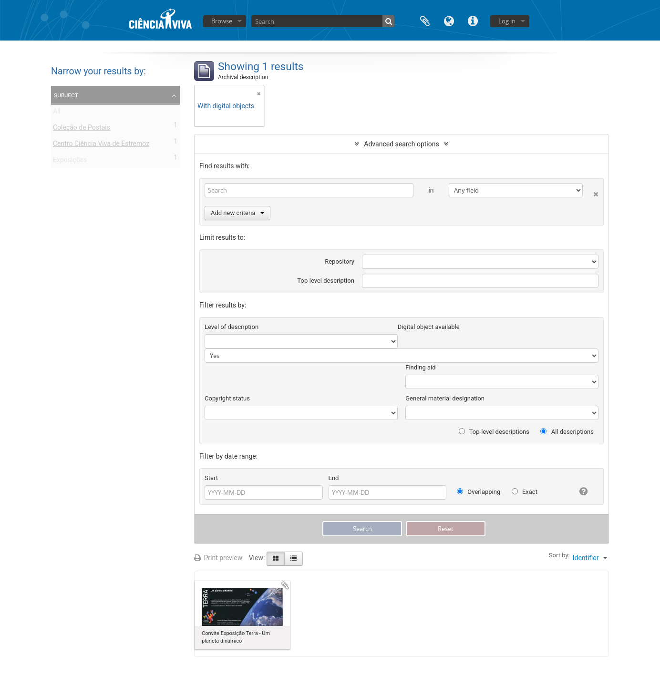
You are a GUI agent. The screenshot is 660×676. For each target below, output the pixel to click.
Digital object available (429, 326)
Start (211, 477)
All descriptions (567, 431)
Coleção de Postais (81, 129)
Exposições (70, 161)
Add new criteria (237, 212)
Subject (66, 95)
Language (449, 20)
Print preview (218, 558)
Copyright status (227, 398)
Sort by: (559, 555)
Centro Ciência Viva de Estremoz (101, 145)
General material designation (445, 398)
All (57, 113)
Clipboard (425, 20)
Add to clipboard (285, 585)
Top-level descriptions (494, 431)
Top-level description (325, 280)
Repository (339, 261)
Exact (524, 491)
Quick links (473, 20)
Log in (507, 21)
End (334, 477)
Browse (221, 21)
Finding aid (420, 367)
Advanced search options (401, 144)
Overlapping (478, 491)
